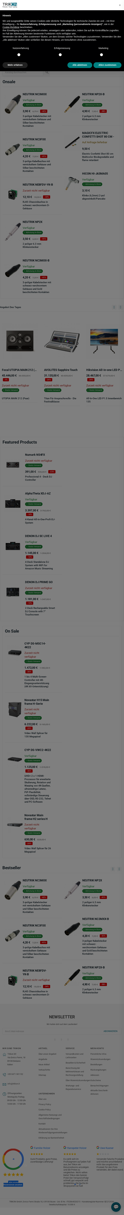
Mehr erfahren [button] (15, 65)
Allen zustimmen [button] (107, 65)
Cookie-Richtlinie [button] (11, 27)
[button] (119, 5)
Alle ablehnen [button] (80, 65)
